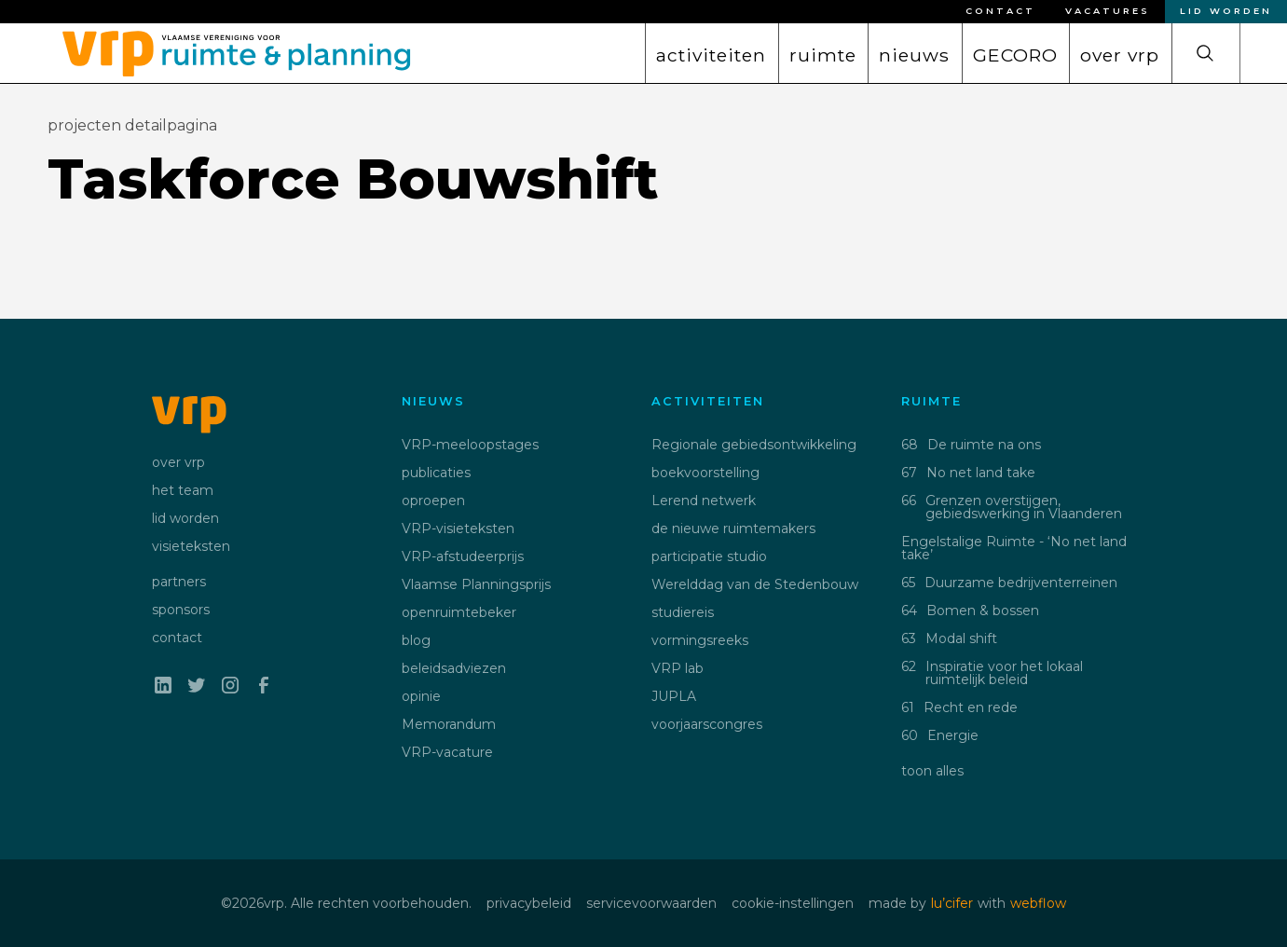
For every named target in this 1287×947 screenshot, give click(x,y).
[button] (711, 53)
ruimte (822, 55)
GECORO (1015, 55)
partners (179, 581)
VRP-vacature (447, 752)
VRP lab (677, 668)
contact (177, 637)
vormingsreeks (699, 640)
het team (182, 490)
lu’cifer (952, 903)
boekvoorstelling (705, 472)
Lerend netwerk (703, 500)
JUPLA (673, 696)
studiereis (682, 612)
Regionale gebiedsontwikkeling (753, 444)
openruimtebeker (459, 612)
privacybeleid (528, 903)
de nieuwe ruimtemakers (733, 528)
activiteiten (711, 55)
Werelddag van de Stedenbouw (754, 584)
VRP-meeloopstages (470, 444)
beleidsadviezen (454, 668)
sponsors (181, 609)
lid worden (185, 518)
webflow (1038, 903)
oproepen (433, 500)
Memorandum (449, 724)
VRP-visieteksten (458, 528)
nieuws (914, 55)
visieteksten (191, 546)
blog (416, 640)
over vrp (1119, 55)
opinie (421, 696)
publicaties (436, 472)
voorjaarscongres (706, 724)
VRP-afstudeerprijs (463, 556)
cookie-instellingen (793, 903)
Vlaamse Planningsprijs (476, 584)
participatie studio (709, 556)
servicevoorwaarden (651, 903)
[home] (229, 49)
